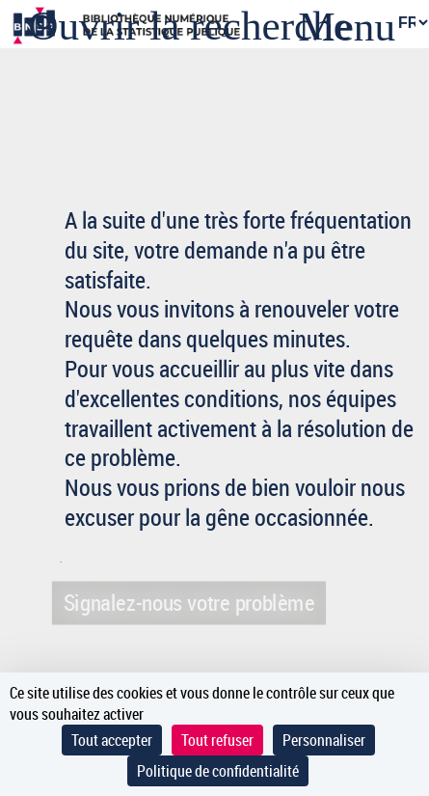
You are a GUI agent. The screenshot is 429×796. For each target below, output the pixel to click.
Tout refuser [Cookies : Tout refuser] (217, 740)
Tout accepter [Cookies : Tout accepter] (111, 740)
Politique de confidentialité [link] (218, 771)
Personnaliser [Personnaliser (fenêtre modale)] (323, 740)
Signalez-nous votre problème (188, 602)
